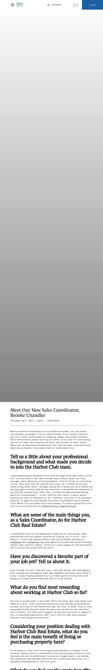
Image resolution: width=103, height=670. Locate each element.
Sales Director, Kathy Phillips (59, 506)
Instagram (33, 542)
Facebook (15, 542)
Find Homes (54, 5)
